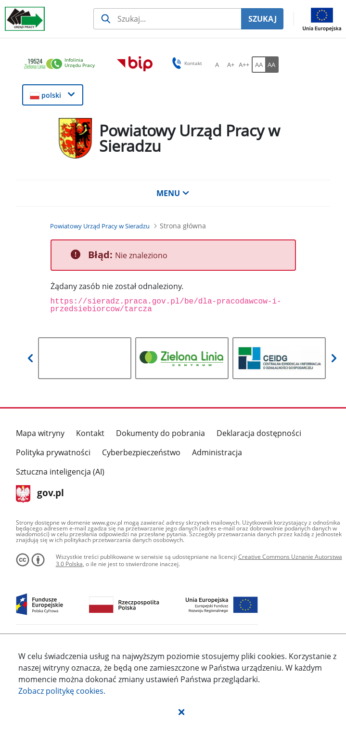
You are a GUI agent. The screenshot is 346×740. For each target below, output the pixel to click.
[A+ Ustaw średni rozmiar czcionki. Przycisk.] (230, 64)
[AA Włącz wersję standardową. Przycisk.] (258, 64)
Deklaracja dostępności (259, 433)
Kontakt (90, 433)
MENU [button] (172, 193)
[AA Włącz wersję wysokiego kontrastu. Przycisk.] (272, 64)
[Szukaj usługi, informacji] (167, 18)
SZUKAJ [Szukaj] (262, 18)
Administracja (217, 452)
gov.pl (40, 493)
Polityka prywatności (53, 452)
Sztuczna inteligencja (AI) (60, 471)
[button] (181, 711)
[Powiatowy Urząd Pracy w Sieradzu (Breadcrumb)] (100, 226)
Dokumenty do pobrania (160, 433)
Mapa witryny (40, 433)
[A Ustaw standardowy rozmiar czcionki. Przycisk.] (217, 64)
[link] (62, 64)
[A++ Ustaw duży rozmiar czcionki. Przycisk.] (244, 64)
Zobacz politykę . (61, 691)
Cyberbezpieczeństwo (141, 452)
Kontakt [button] (185, 63)
